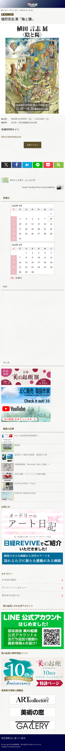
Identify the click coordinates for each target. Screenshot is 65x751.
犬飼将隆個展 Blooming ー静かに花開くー (32, 464)
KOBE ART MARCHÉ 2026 (25, 493)
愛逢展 (17, 445)
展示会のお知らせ (10, 595)
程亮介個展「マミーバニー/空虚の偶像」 (30, 474)
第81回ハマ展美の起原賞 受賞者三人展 (30, 455)
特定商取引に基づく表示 (13, 738)
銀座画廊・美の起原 (20, 744)
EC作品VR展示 (9, 579)
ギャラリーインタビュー (14, 587)
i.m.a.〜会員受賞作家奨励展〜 (26, 435)
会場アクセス (32, 145)
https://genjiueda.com (11, 136)
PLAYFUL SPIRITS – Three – (25, 483)
